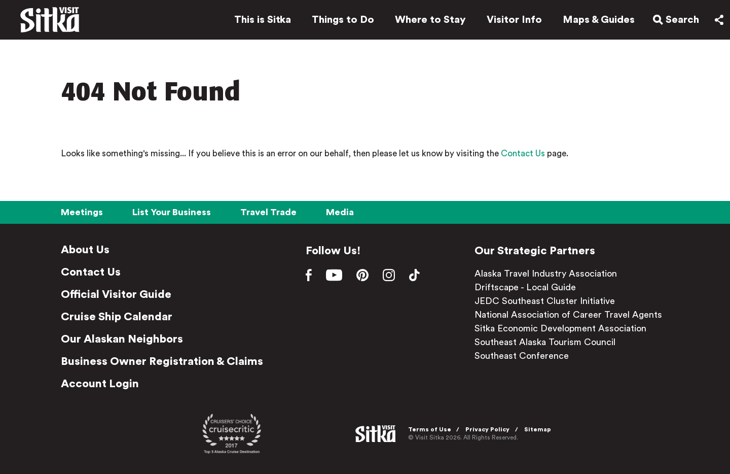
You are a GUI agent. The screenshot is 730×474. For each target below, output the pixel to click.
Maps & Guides (594, 21)
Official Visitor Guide (116, 294)
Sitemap (540, 429)
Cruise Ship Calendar (116, 316)
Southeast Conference (521, 355)
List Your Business (171, 212)
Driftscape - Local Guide (525, 287)
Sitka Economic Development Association (560, 328)
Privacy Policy (490, 429)
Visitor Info (509, 21)
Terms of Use (432, 429)
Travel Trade (268, 212)
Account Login (100, 383)
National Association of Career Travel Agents (568, 314)
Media (340, 212)
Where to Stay (425, 21)
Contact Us (523, 153)
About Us (85, 249)
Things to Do (338, 21)
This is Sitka (257, 21)
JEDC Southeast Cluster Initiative (544, 301)
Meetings (82, 212)
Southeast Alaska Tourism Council (544, 342)
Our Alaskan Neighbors (122, 339)
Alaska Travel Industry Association (545, 273)
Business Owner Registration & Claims (162, 361)
